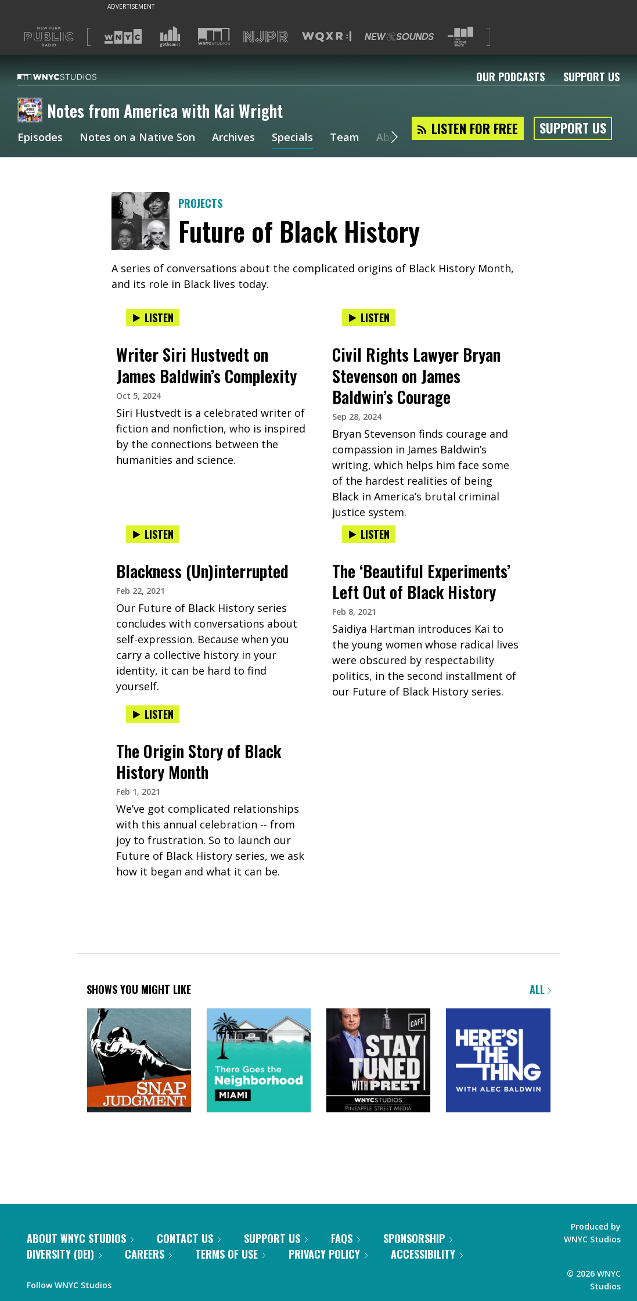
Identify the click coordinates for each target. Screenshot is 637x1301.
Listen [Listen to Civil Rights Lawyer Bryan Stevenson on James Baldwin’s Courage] (369, 317)
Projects (200, 203)
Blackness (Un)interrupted (202, 571)
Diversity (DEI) (64, 1254)
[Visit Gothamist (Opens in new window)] (170, 36)
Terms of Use (230, 1254)
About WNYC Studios (80, 1238)
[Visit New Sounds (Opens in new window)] (399, 37)
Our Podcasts (510, 76)
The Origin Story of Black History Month (198, 761)
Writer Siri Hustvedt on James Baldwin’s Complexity (206, 365)
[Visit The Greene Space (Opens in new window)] (460, 37)
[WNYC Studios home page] (71, 76)
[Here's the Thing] (497, 1061)
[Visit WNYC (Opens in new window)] (123, 36)
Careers (148, 1254)
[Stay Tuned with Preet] (378, 1061)
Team (344, 138)
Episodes (40, 138)
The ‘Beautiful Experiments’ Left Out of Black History (421, 581)
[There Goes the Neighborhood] (258, 1061)
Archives (233, 138)
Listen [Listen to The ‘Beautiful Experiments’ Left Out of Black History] (369, 534)
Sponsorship (417, 1238)
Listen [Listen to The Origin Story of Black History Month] (153, 714)
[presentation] (210, 329)
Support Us (591, 76)
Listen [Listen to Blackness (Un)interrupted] (153, 534)
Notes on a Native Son (137, 138)
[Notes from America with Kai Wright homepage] (32, 111)
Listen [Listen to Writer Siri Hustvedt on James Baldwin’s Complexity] (153, 317)
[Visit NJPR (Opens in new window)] (265, 37)
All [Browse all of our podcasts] (540, 989)
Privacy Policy (328, 1254)
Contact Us (189, 1238)
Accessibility (427, 1254)
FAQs (345, 1238)
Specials (292, 138)
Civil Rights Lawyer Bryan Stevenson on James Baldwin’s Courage (416, 375)
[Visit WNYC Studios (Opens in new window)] (214, 36)
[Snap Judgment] (139, 1061)
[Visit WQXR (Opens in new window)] (326, 36)
